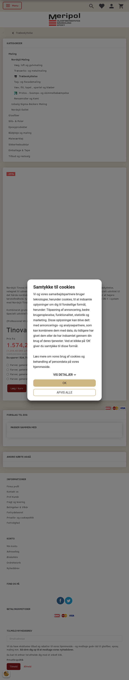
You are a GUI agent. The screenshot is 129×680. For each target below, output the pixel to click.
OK (64, 383)
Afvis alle (64, 392)
